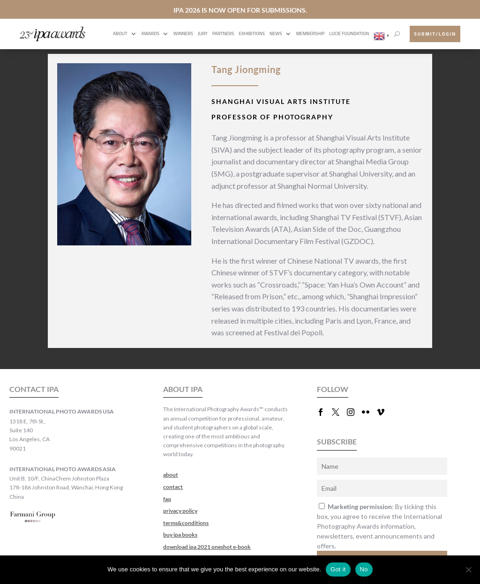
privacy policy (180, 510)
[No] (468, 569)
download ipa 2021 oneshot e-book (207, 546)
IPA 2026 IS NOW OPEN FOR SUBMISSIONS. (240, 10)
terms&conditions (186, 522)
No (364, 569)
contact (173, 486)
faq (167, 499)
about (170, 474)
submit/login (435, 34)
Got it (338, 569)
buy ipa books (180, 534)
